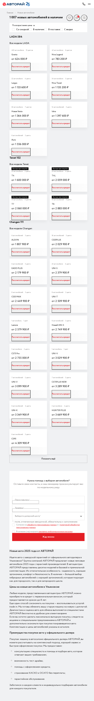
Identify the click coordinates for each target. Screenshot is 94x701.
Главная (10, 12)
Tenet (13, 158)
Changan (14, 222)
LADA (13, 37)
